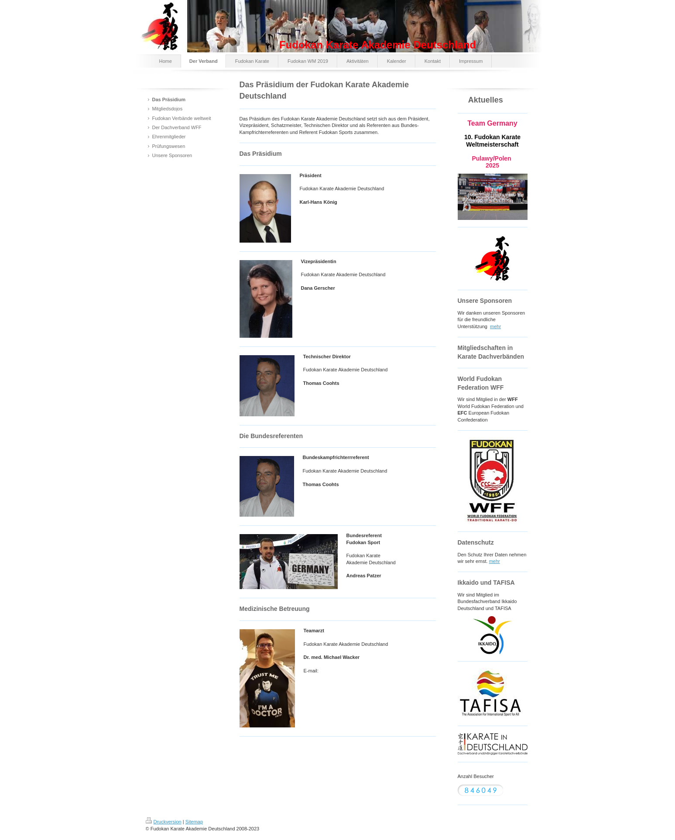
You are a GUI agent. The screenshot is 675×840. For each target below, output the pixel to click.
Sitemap (194, 821)
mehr (495, 326)
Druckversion (164, 821)
